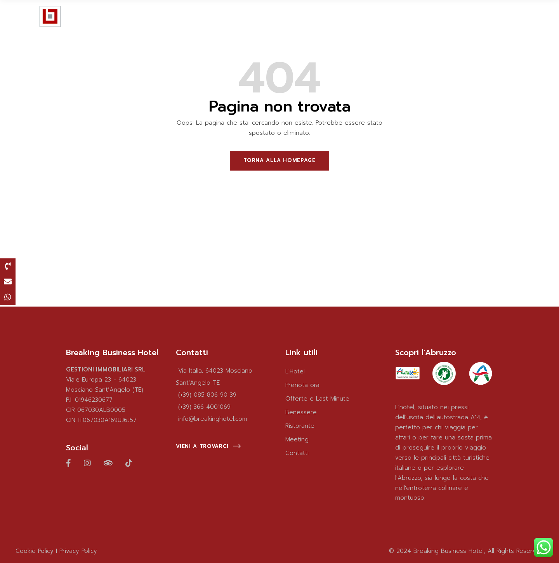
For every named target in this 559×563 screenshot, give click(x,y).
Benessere (301, 412)
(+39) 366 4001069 (204, 407)
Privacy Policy (78, 551)
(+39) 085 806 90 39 (207, 394)
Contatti (297, 453)
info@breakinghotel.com (212, 419)
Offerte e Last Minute (317, 398)
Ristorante (299, 426)
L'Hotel (295, 371)
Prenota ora (302, 385)
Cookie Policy (35, 551)
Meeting (297, 439)
